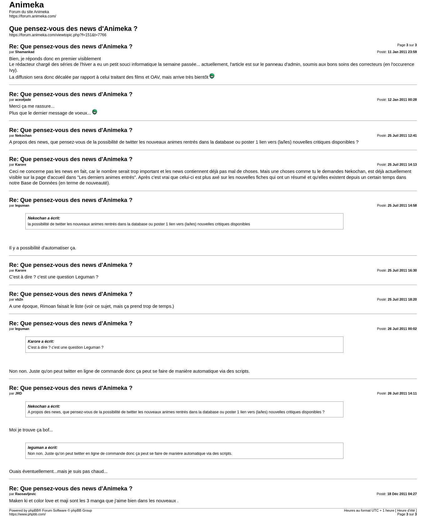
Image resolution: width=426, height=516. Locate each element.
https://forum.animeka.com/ (32, 16)
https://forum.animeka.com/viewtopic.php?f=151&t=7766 (57, 35)
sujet (106, 306)
